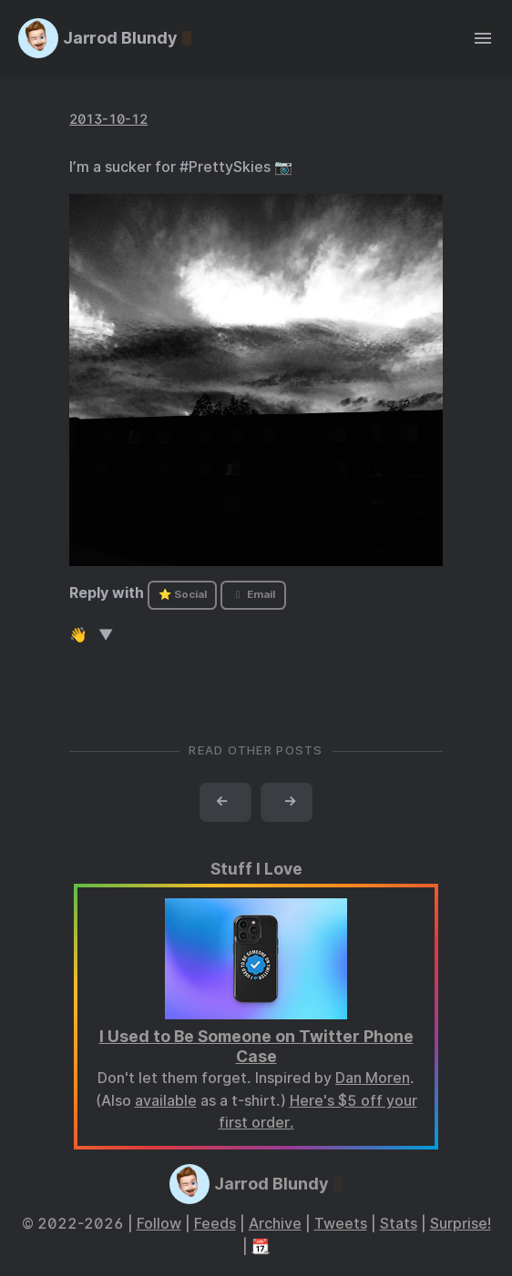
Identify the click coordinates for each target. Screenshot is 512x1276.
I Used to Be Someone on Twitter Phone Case (256, 1047)
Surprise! (460, 1223)
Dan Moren (372, 1078)
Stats (398, 1223)
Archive (275, 1223)
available (166, 1100)
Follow (159, 1223)
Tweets (340, 1223)
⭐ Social (183, 594)
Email (253, 594)
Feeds (215, 1223)
